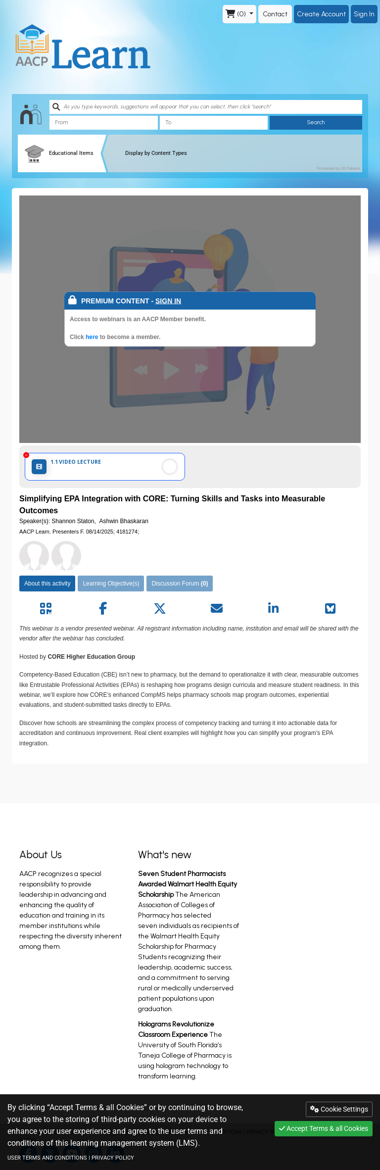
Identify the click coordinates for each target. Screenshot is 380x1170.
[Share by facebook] (102, 609)
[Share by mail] (216, 609)
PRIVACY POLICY (113, 1158)
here (93, 337)
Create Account (321, 14)
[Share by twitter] (159, 609)
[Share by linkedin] (273, 609)
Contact (275, 14)
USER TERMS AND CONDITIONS (47, 1158)
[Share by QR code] (45, 609)
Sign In (364, 14)
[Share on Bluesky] (330, 609)
